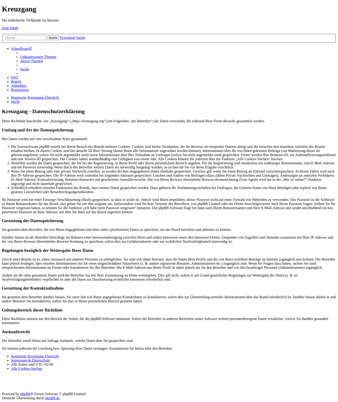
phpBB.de (52, 398)
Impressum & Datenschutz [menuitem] (30, 360)
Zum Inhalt (10, 28)
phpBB (25, 394)
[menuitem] (38, 57)
